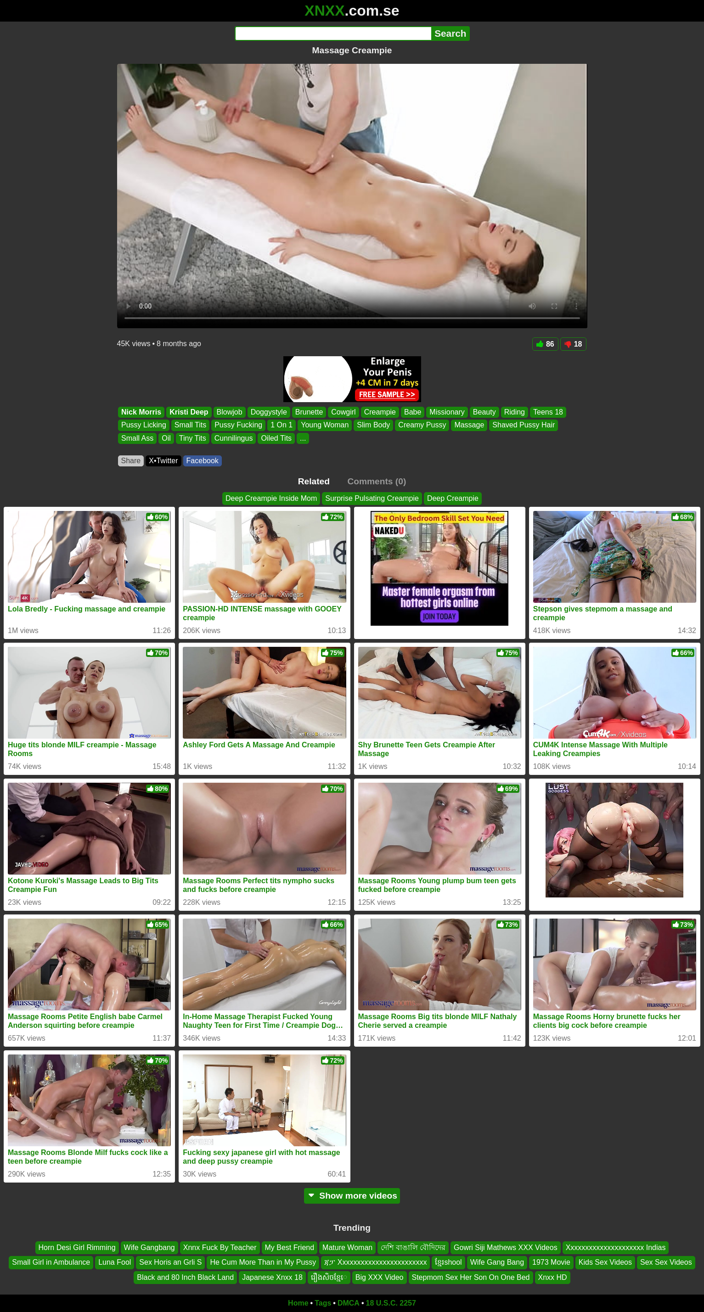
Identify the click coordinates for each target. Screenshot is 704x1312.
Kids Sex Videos (605, 1263)
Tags (323, 1303)
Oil (166, 438)
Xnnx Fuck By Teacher (220, 1247)
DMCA (349, 1303)
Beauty (484, 412)
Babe (412, 412)
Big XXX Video (379, 1277)
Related (314, 481)
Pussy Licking (143, 425)
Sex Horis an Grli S (170, 1263)
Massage (469, 425)
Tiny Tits (192, 438)
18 (573, 344)
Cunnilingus (233, 438)
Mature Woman (347, 1247)
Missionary (446, 412)
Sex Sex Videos (666, 1263)
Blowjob (229, 412)
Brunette (308, 412)
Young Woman (325, 425)
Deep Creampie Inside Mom (271, 498)
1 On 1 (281, 425)
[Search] (333, 33)
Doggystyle (268, 412)
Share (131, 461)
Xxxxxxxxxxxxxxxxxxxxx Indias (616, 1247)
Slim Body (373, 425)
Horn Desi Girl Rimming (77, 1247)
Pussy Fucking (238, 425)
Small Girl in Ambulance (51, 1263)
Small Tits (190, 425)
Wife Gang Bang (497, 1263)
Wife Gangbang (149, 1247)
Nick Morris (141, 412)
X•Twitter (163, 461)
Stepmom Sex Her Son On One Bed (471, 1277)
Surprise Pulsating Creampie (372, 498)
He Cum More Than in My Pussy (263, 1263)
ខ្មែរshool (448, 1263)
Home (298, 1303)
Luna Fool (114, 1263)
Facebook (202, 461)
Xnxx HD (552, 1277)
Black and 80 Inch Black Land (185, 1277)
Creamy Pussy (422, 425)
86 (545, 344)
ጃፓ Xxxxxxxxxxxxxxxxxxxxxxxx (375, 1263)
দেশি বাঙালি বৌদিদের (413, 1247)
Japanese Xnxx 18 (272, 1277)
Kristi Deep (188, 412)
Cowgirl (343, 412)
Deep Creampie (453, 498)
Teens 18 (548, 412)
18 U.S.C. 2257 (391, 1303)
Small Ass (137, 438)
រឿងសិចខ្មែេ (329, 1277)
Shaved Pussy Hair (523, 425)
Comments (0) (376, 481)
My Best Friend (290, 1247)
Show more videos (352, 1195)
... (303, 438)
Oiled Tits (276, 438)
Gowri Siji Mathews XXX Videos (506, 1247)
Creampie (379, 412)
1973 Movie (551, 1263)
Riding (514, 412)
